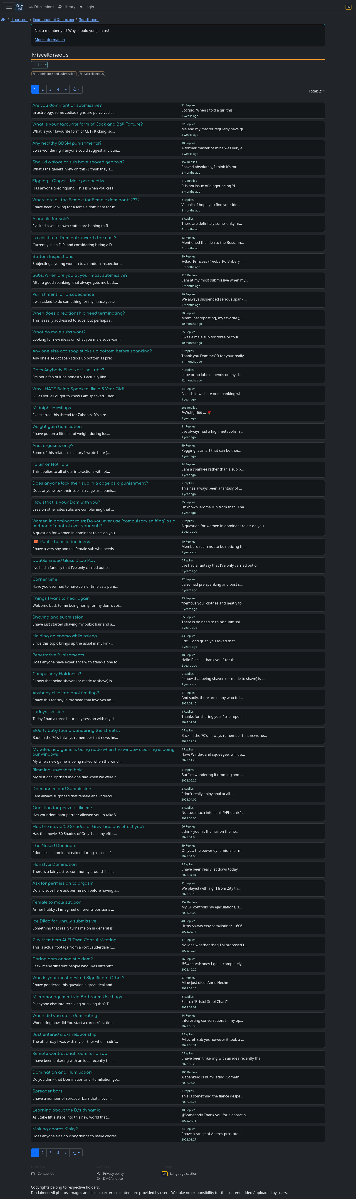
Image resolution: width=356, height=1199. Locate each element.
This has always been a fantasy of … (211, 488)
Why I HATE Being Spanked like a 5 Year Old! (78, 389)
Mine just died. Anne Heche (204, 982)
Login (86, 6)
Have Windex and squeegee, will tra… (213, 754)
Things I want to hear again (61, 598)
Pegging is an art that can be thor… (211, 450)
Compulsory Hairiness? (56, 674)
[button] (76, 89)
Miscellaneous (89, 19)
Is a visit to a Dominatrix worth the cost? (74, 237)
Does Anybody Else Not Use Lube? (68, 370)
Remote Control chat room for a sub (69, 1053)
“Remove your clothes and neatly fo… (213, 603)
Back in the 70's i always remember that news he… (224, 735)
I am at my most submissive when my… (214, 280)
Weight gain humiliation (57, 426)
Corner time (44, 579)
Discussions (41, 6)
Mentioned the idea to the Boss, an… (212, 242)
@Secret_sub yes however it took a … (212, 1039)
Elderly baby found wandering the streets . (76, 730)
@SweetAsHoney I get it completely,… (213, 963)
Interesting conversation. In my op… (212, 1020)
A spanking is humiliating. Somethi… (212, 1077)
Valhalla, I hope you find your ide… (210, 204)
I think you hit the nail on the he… (210, 831)
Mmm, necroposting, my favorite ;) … (212, 318)
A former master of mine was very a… (213, 148)
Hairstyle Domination (54, 864)
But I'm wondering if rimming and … (212, 774)
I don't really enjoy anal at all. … (208, 793)
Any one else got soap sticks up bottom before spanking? (92, 351)
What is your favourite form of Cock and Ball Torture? (87, 124)
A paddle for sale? (50, 218)
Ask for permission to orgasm (63, 883)
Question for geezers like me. (62, 808)
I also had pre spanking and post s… (212, 584)
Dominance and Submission (53, 19)
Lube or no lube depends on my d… (211, 374)
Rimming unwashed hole (57, 770)
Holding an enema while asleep (64, 636)
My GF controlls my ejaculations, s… (211, 907)
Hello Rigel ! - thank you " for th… (209, 659)
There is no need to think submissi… (212, 621)
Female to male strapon (57, 902)
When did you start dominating (64, 1015)
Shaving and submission (58, 617)
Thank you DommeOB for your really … (214, 355)
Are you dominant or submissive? (67, 105)
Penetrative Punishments (58, 655)
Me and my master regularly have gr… (213, 128)
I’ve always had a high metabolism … (212, 431)
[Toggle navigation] (9, 6)
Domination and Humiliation (62, 1072)
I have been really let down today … (211, 869)
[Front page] (3, 19)
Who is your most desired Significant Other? (78, 978)
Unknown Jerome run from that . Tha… (214, 507)
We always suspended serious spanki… (214, 299)
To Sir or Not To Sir (51, 464)
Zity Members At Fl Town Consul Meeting (74, 940)
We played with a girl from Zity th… (211, 888)
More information (50, 39)
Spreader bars (47, 1091)
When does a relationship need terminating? (78, 313)
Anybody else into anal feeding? (65, 693)
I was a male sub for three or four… (211, 337)
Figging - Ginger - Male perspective (69, 181)
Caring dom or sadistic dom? (62, 959)
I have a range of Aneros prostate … (211, 1133)
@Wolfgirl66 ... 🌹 (196, 412)
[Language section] (348, 7)
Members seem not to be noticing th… (213, 546)
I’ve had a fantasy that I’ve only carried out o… (220, 565)
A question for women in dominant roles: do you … (224, 525)
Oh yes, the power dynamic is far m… (212, 850)
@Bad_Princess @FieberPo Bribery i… (213, 261)
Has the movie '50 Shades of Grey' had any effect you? (88, 826)
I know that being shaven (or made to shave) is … (223, 678)
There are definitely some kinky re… (211, 223)
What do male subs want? (59, 332)
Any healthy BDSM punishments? (66, 143)
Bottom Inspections (52, 256)
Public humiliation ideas (65, 541)
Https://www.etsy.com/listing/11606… (213, 925)
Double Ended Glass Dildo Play (64, 560)
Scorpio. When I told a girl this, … (209, 110)
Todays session (48, 711)
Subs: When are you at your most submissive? (80, 275)
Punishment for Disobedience (63, 294)
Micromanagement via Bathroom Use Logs (77, 997)
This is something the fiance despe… (212, 1096)
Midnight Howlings (51, 407)
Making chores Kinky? (55, 1129)
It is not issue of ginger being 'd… (209, 185)
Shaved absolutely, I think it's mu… (210, 166)
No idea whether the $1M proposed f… (214, 944)
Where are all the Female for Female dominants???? (86, 200)
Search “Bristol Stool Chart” (204, 1001)
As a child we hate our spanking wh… (212, 393)
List (38, 64)
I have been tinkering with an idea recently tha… (222, 1058)
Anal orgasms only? (52, 445)
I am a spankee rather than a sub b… (212, 469)
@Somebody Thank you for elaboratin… (215, 1114)
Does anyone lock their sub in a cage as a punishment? (90, 483)
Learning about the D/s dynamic (66, 1110)
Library (66, 6)
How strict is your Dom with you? (66, 502)
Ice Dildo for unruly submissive (64, 921)
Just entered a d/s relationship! (65, 1034)
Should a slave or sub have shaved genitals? (78, 162)
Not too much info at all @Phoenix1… (213, 812)
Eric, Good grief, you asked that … (209, 640)
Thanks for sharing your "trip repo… (211, 716)
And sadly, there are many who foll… (212, 697)
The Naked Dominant (54, 845)
